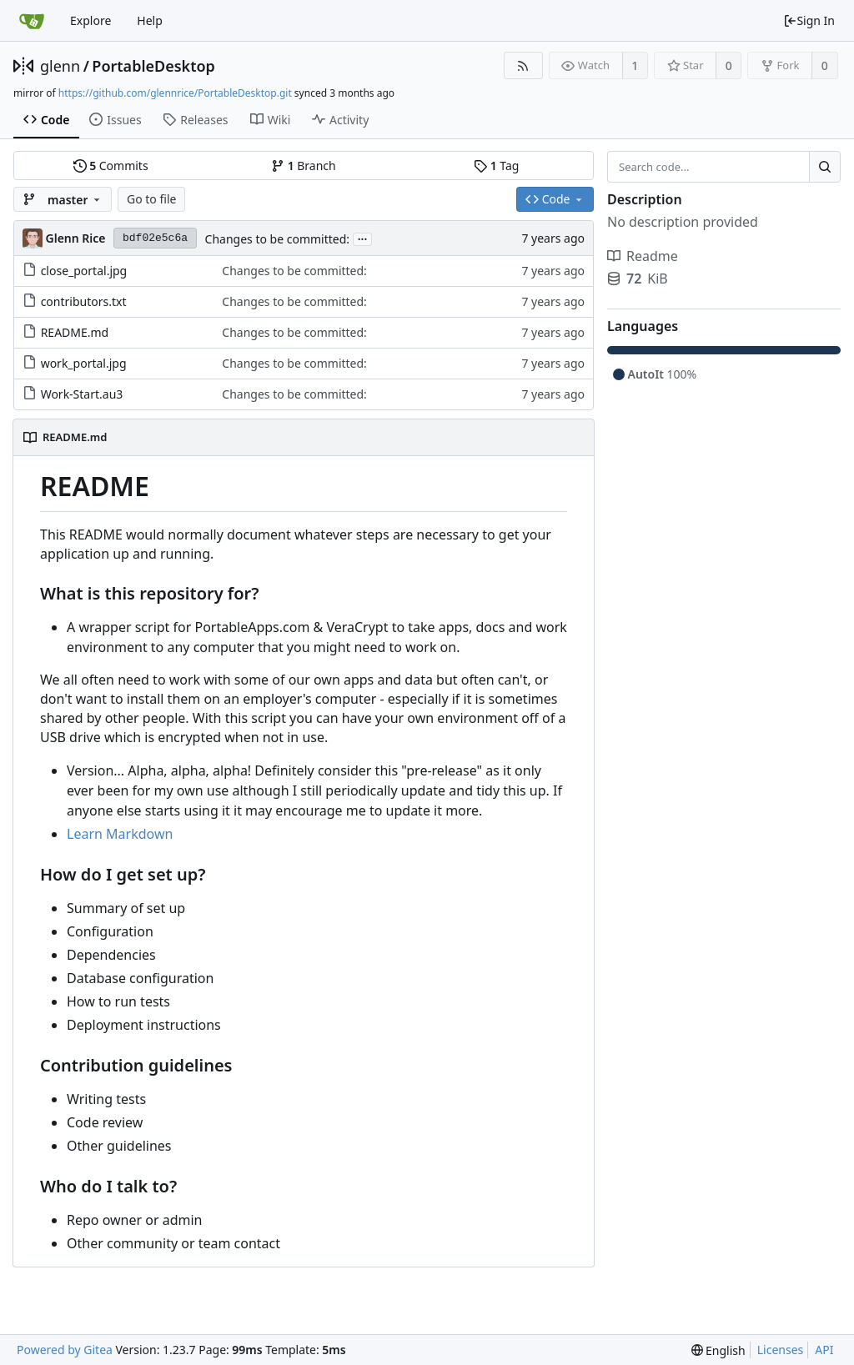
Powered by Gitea (65, 1349)
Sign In (809, 20)
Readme (642, 256)
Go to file (151, 199)
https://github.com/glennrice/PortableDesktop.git (175, 93)
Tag (496, 165)
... (363, 238)
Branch (303, 165)
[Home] (31, 21)
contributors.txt (84, 301)
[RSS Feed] (523, 65)
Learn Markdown (120, 834)
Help (150, 20)
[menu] (718, 1350)
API (824, 1349)
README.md (75, 332)
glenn (60, 66)
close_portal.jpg (84, 271)
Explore (90, 20)
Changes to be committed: (277, 239)
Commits (110, 165)
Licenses (780, 1349)
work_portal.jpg (84, 363)
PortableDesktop (153, 66)
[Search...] (825, 167)
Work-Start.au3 (82, 394)
